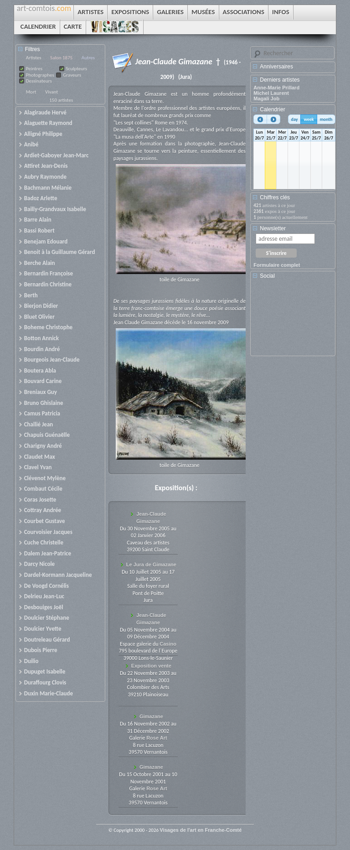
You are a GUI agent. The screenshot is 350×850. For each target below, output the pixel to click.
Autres (88, 57)
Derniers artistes (279, 80)
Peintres (34, 68)
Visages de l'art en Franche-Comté (201, 830)
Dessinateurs (39, 80)
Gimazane (151, 716)
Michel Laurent (271, 93)
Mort (31, 91)
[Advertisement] (294, 320)
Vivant (51, 91)
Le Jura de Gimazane (151, 564)
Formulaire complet (276, 265)
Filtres (32, 49)
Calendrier (272, 109)
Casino (168, 644)
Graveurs (72, 75)
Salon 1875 (61, 57)
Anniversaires (276, 66)
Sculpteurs (77, 68)
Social (267, 276)
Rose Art (156, 738)
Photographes (40, 75)
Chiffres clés (275, 197)
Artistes (33, 57)
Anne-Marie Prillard (276, 87)
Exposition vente (151, 666)
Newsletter (273, 228)
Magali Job (266, 98)
